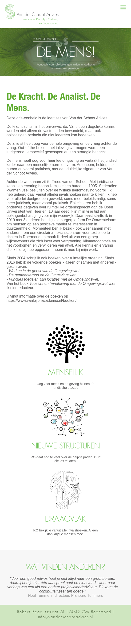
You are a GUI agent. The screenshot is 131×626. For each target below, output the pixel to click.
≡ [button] (123, 7)
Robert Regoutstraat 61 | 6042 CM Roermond (64, 611)
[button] (34, 24)
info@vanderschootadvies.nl (65, 616)
